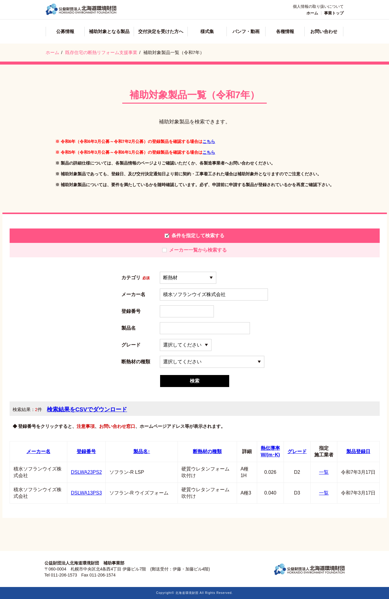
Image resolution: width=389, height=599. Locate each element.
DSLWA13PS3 (86, 492)
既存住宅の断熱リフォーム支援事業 (101, 52)
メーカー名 (133, 294)
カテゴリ (135, 277)
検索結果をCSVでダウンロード (87, 409)
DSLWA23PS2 (86, 472)
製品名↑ (141, 451)
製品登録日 (358, 451)
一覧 (324, 472)
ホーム (312, 13)
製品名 (128, 328)
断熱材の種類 (135, 361)
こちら (208, 141)
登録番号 (131, 311)
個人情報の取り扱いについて (318, 6)
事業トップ (334, 13)
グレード (131, 345)
